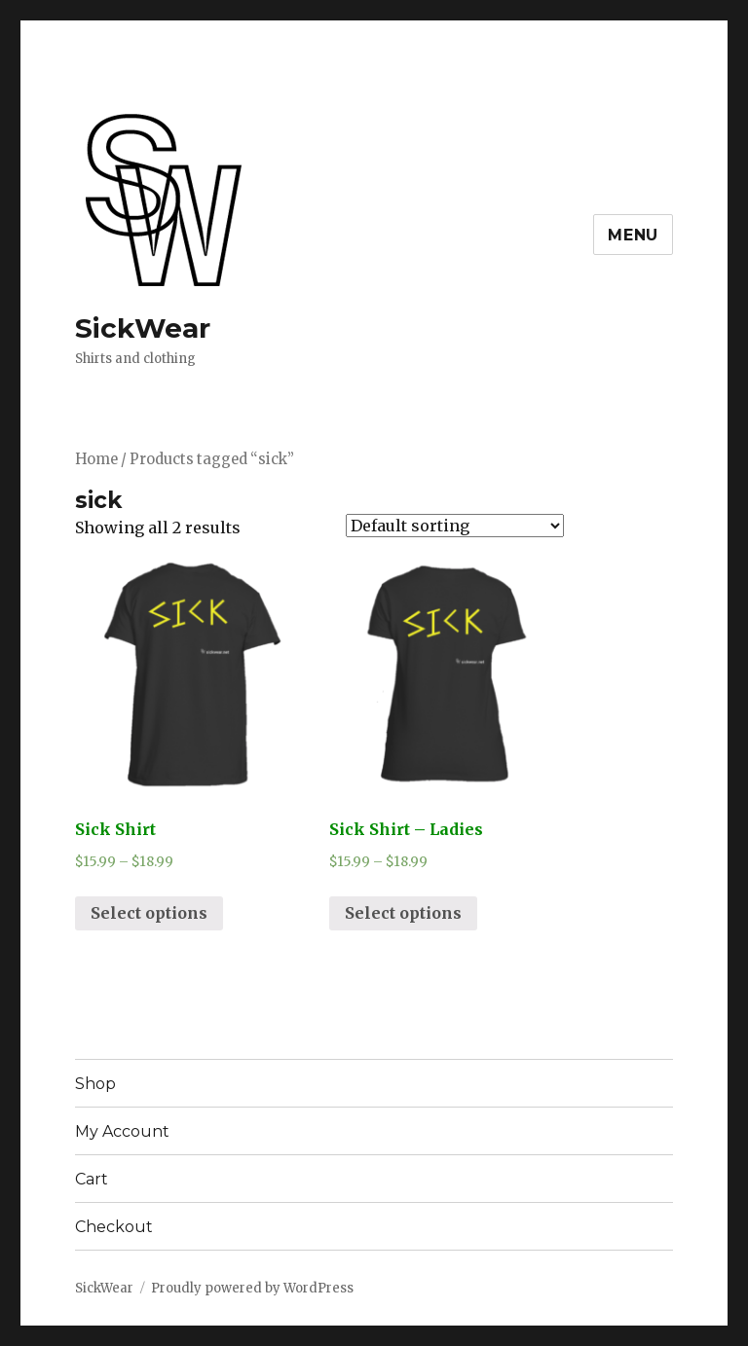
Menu (633, 235)
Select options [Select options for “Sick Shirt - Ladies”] (403, 913)
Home (96, 459)
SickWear (142, 328)
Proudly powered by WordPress (252, 1288)
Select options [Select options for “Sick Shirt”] (149, 913)
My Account (122, 1131)
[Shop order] (455, 525)
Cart (91, 1179)
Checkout (114, 1227)
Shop (95, 1083)
